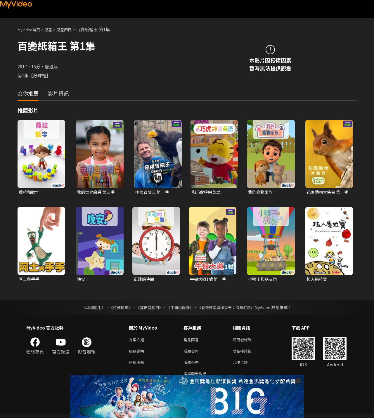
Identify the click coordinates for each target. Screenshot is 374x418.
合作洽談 (245, 365)
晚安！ (83, 280)
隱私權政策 (247, 353)
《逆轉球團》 (117, 308)
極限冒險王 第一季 (153, 192)
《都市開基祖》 (148, 308)
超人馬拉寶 (317, 280)
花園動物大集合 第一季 (327, 192)
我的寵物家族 (261, 192)
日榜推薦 (137, 365)
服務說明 (137, 353)
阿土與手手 (30, 280)
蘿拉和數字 (30, 192)
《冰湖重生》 (88, 308)
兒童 (53, 29)
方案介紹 (137, 341)
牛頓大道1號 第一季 (209, 280)
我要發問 (192, 353)
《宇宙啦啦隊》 (180, 308)
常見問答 (192, 341)
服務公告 (192, 365)
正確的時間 (144, 280)
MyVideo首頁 (31, 29)
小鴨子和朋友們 (263, 280)
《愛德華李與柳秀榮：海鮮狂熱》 (229, 308)
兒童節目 (70, 29)
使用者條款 (247, 341)
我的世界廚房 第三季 (97, 192)
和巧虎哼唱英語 (207, 192)
